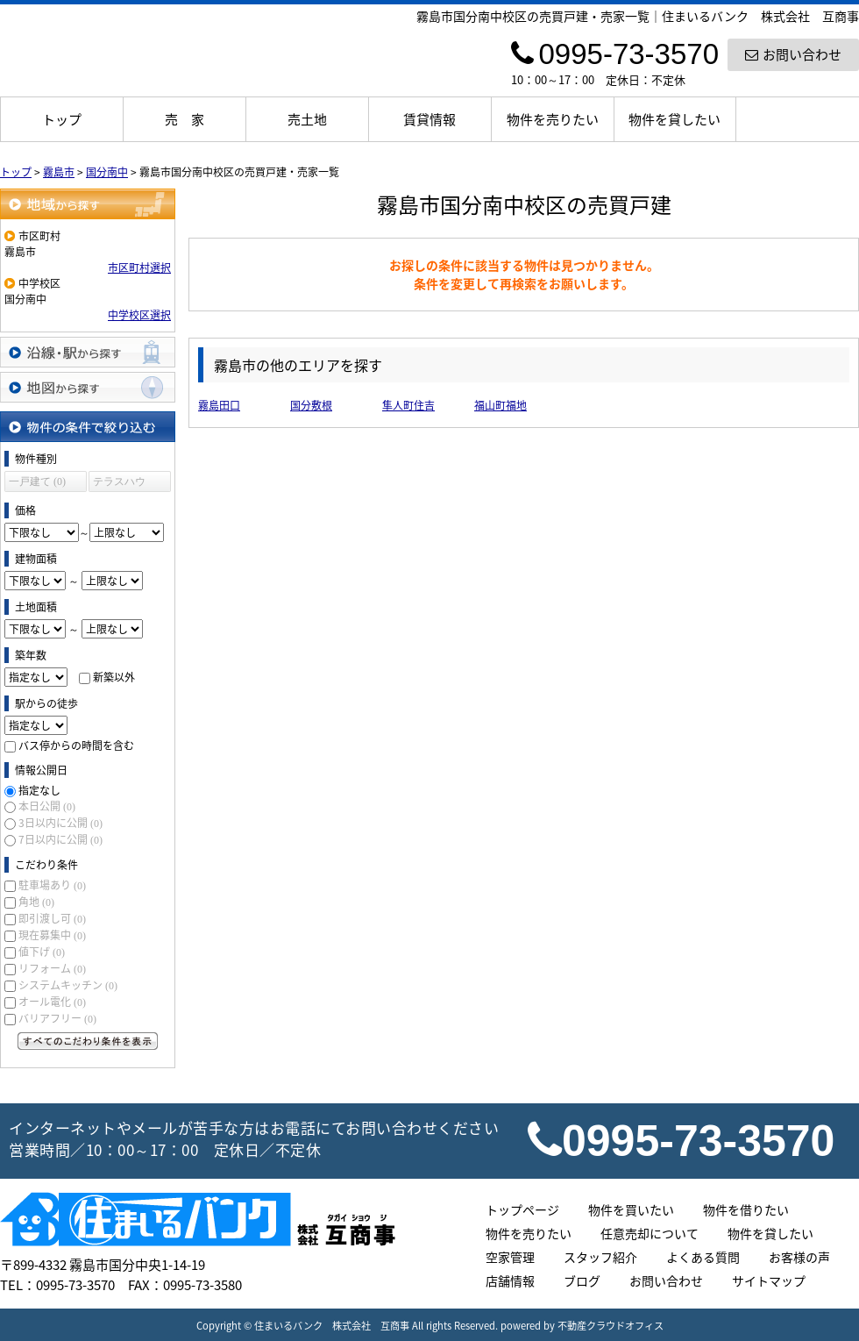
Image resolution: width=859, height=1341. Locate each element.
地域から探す (87, 204)
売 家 (184, 119)
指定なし (39, 790)
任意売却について (649, 1233)
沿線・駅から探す (87, 352)
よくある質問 (703, 1257)
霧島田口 (219, 405)
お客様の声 (799, 1257)
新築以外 (114, 677)
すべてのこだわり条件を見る (88, 1041)
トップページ (522, 1209)
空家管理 (510, 1257)
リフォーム (52, 968)
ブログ (582, 1280)
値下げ (41, 951)
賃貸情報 (429, 119)
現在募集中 (52, 935)
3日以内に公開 (60, 823)
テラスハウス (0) (119, 483)
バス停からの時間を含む (76, 745)
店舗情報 (510, 1280)
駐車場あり (52, 885)
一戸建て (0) (37, 481)
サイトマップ (769, 1280)
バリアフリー (57, 1018)
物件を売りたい (553, 119)
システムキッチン (67, 985)
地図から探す (87, 387)
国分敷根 (311, 405)
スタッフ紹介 (600, 1257)
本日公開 (46, 806)
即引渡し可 (52, 918)
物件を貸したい (674, 119)
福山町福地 (500, 405)
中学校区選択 (139, 315)
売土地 (307, 119)
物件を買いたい (631, 1209)
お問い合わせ (793, 54)
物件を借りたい (746, 1209)
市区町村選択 (139, 267)
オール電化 (52, 1001)
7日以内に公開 (60, 839)
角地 (36, 901)
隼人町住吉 (408, 405)
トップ (62, 119)
